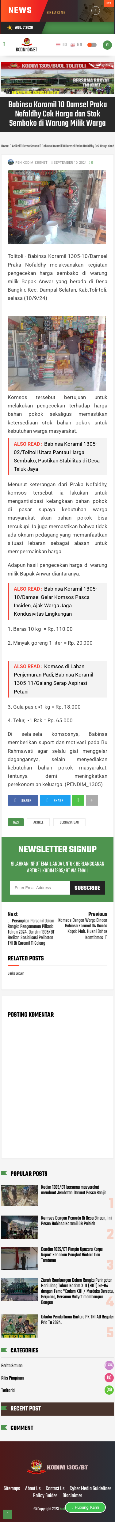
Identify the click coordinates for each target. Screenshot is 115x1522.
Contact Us (55, 1489)
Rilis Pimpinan (12, 1378)
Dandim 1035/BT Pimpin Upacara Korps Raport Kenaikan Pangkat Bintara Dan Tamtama (72, 1255)
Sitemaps (12, 1489)
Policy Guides (45, 1496)
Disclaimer (72, 1496)
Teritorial (8, 1391)
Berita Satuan (69, 823)
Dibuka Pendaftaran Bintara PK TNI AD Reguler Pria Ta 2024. (77, 1320)
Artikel (38, 823)
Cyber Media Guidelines (91, 1489)
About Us (33, 1489)
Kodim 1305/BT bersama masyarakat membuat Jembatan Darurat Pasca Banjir (73, 1190)
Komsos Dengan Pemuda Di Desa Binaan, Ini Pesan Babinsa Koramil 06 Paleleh (76, 1221)
